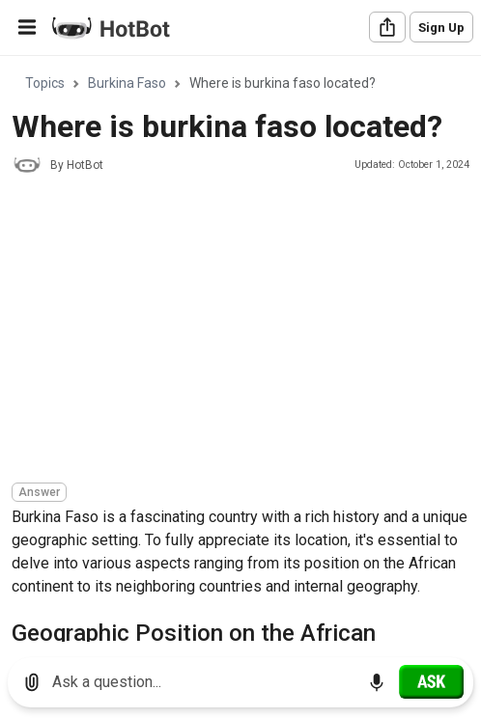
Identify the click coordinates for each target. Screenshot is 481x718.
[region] (240, 350)
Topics (45, 83)
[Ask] (431, 681)
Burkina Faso (127, 83)
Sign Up (441, 27)
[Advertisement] (246, 331)
